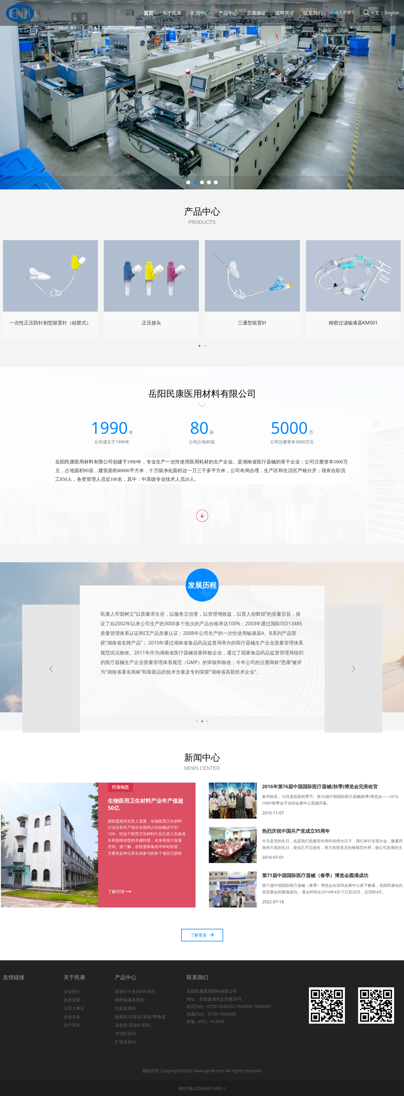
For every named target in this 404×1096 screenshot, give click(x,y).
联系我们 (312, 13)
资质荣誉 (72, 1000)
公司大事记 (74, 1008)
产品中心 (228, 13)
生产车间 (72, 1025)
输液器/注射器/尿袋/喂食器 (140, 1016)
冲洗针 (353, 322)
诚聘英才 (284, 13)
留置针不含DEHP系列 (135, 991)
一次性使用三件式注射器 (151, 322)
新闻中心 (200, 13)
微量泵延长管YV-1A (252, 322)
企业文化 (72, 1016)
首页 (148, 13)
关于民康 (171, 13)
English (392, 13)
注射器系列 (125, 1008)
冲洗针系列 (125, 1033)
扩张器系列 (125, 1042)
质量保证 (256, 13)
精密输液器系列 (129, 1000)
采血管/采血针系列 (132, 1025)
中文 (375, 13)
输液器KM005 (50, 322)
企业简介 (72, 991)
